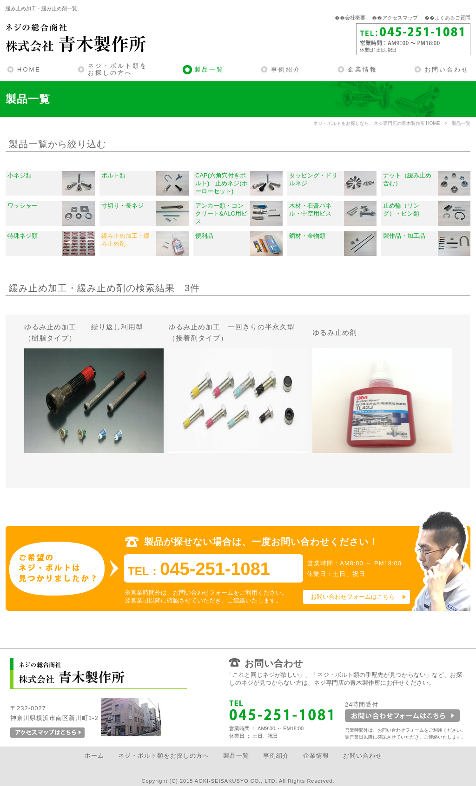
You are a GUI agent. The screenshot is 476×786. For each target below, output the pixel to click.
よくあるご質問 (452, 17)
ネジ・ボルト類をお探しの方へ (117, 69)
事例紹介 (286, 69)
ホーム (94, 755)
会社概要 (355, 17)
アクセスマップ (400, 17)
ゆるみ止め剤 (334, 332)
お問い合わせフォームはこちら (353, 596)
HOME (29, 69)
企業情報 (362, 69)
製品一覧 (209, 69)
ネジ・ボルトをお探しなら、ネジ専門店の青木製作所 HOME (376, 123)
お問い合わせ (446, 69)
